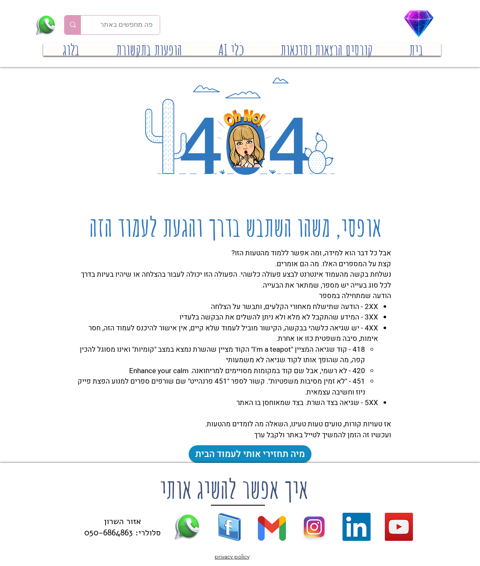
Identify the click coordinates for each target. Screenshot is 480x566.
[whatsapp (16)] (187, 527)
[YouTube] (399, 527)
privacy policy (232, 556)
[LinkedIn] (356, 527)
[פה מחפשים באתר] (127, 25)
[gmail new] (272, 527)
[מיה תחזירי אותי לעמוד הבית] (250, 454)
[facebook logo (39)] (229, 527)
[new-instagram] (314, 527)
